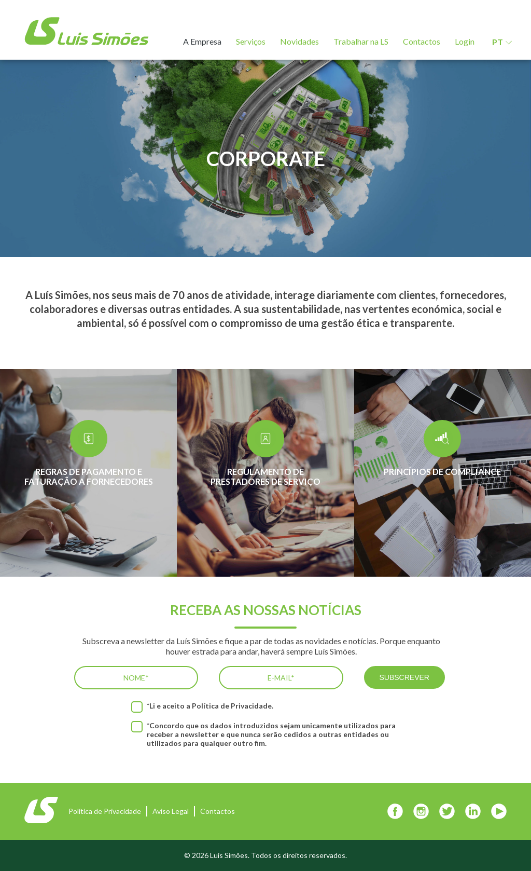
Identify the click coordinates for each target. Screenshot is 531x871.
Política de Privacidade (232, 705)
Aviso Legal (170, 811)
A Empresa (202, 41)
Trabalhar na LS (360, 41)
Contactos (421, 41)
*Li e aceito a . (210, 705)
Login (464, 41)
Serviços (251, 41)
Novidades (299, 41)
